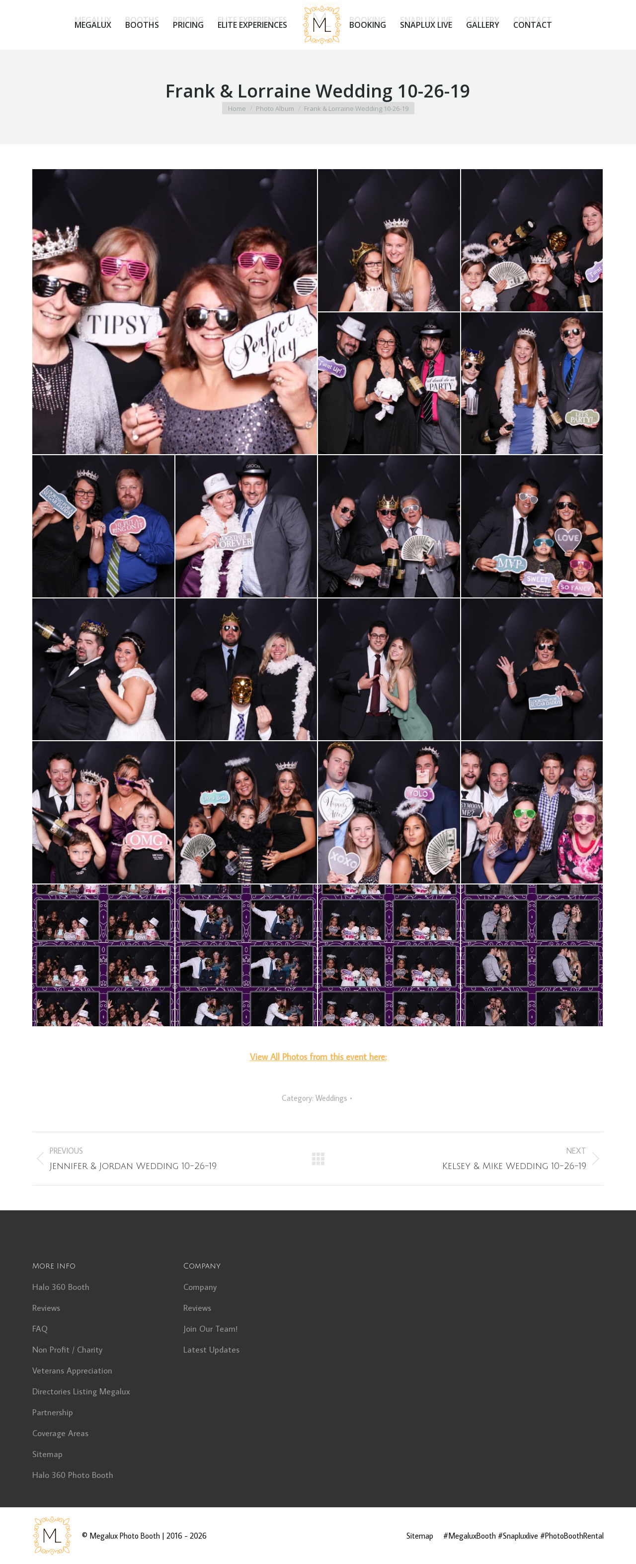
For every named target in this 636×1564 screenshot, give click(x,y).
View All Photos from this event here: (318, 1057)
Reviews (46, 1307)
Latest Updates (211, 1349)
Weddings (331, 1098)
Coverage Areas (60, 1433)
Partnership (52, 1412)
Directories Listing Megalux (81, 1391)
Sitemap (47, 1454)
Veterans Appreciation (72, 1370)
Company (200, 1286)
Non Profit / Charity (67, 1349)
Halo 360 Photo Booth (72, 1474)
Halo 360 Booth (60, 1286)
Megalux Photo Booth (124, 1536)
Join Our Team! (210, 1328)
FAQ (40, 1328)
